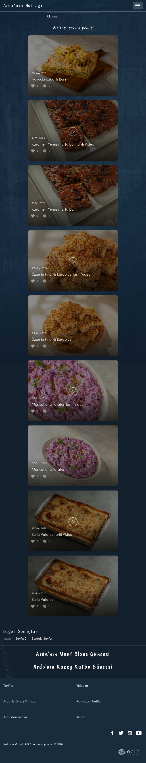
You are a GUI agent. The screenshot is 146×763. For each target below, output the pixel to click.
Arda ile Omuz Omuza (19, 701)
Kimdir (81, 717)
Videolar (82, 685)
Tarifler (8, 685)
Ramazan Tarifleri (89, 701)
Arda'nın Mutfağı (23, 5)
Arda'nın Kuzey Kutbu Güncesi (73, 666)
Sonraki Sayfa (42, 638)
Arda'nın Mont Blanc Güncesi (73, 654)
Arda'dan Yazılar (15, 717)
